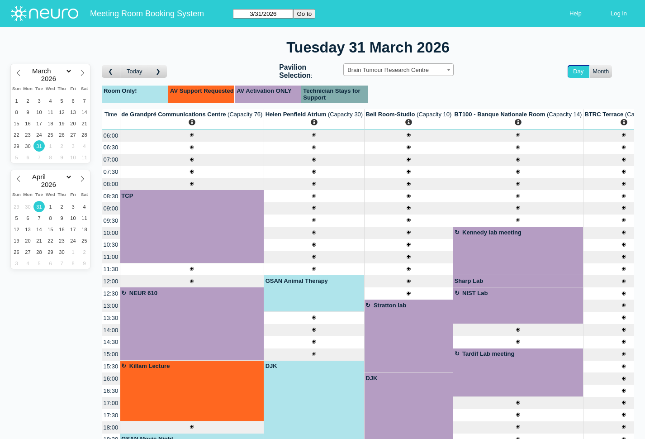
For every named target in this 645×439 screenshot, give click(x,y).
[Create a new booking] (192, 135)
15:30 (111, 366)
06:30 (111, 147)
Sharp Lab (469, 280)
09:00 (111, 208)
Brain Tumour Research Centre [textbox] (388, 70)
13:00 (111, 305)
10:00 (111, 232)
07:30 (111, 171)
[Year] (50, 78)
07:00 (111, 159)
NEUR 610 (143, 293)
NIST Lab (475, 293)
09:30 (111, 220)
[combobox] (398, 69)
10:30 (111, 244)
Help (575, 13)
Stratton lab (390, 305)
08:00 (111, 184)
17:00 (111, 403)
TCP (127, 195)
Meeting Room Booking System (147, 13)
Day (578, 71)
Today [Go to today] (134, 71)
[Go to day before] (111, 71)
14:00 (111, 330)
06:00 (111, 135)
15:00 (111, 354)
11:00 (111, 256)
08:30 (111, 196)
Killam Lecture (149, 366)
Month (601, 71)
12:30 (111, 293)
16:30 (111, 390)
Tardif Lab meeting (488, 353)
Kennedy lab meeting (492, 232)
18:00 (111, 427)
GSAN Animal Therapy (297, 280)
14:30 (111, 342)
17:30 (111, 415)
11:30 (111, 269)
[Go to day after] (158, 71)
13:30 (111, 318)
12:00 (111, 281)
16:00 (111, 378)
